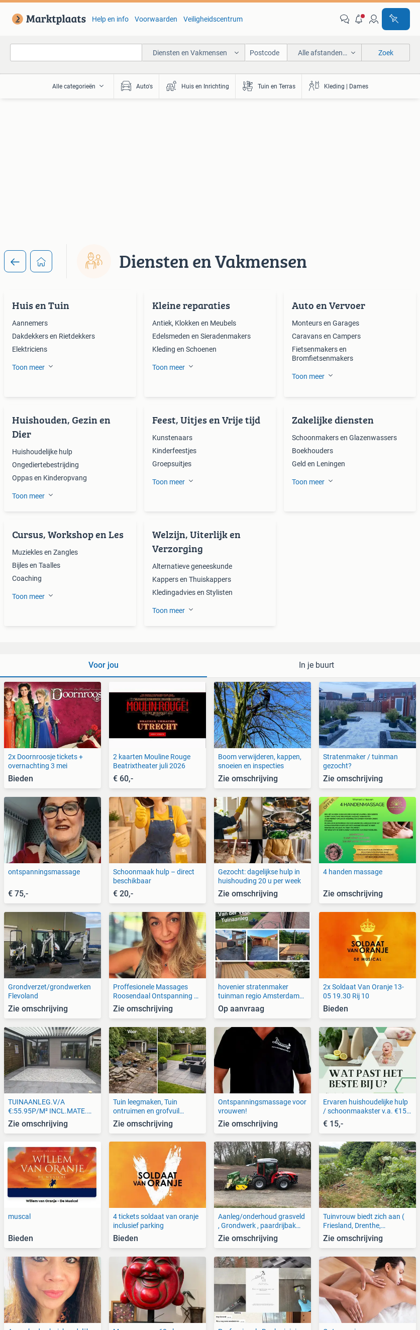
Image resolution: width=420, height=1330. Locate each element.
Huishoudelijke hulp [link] (42, 452)
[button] (359, 19)
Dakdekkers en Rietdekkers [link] (53, 336)
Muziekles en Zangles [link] (45, 552)
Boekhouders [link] (312, 451)
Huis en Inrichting (197, 86)
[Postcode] (266, 52)
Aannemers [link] (30, 323)
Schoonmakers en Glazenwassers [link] (344, 438)
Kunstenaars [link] (172, 438)
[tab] (103, 665)
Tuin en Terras (268, 86)
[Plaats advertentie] (396, 19)
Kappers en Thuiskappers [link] (191, 579)
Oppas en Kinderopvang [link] (49, 478)
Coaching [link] (27, 578)
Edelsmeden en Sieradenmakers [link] (201, 336)
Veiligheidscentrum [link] (213, 19)
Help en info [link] (110, 19)
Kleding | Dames (338, 86)
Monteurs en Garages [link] (325, 323)
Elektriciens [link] (29, 349)
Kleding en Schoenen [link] (184, 349)
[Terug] (15, 261)
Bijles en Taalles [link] (36, 565)
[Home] (41, 261)
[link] (47, 19)
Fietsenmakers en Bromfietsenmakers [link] (322, 353)
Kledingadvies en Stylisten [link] (192, 592)
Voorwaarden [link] (156, 19)
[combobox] (76, 52)
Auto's (136, 86)
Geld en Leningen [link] (318, 464)
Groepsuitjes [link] (171, 464)
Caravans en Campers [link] (326, 336)
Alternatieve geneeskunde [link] (192, 566)
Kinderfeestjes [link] (174, 451)
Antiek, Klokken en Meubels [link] (194, 323)
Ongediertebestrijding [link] (45, 465)
